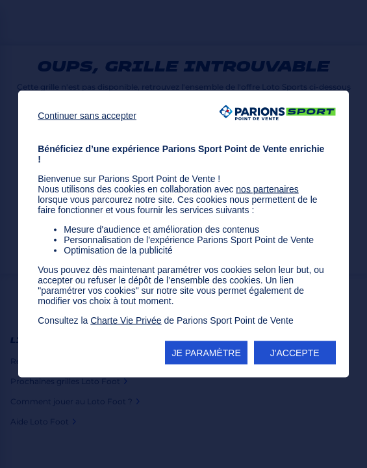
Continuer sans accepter (87, 115)
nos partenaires (267, 189)
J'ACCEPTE (295, 353)
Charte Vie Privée (125, 320)
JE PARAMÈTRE (205, 353)
